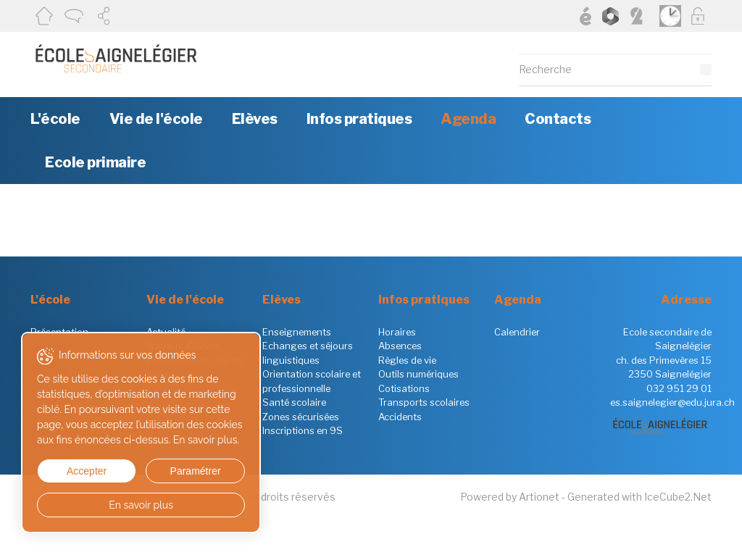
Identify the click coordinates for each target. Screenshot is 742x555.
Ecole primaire (95, 162)
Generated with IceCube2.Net (639, 497)
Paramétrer (170, 471)
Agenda (468, 119)
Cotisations (404, 388)
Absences (400, 345)
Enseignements (296, 332)
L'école (55, 119)
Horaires (397, 332)
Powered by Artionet (509, 497)
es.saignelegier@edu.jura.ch (672, 402)
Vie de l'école (156, 119)
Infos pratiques (359, 119)
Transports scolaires (424, 402)
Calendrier (517, 332)
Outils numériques (418, 374)
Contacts (558, 119)
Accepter (79, 471)
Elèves (255, 119)
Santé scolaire (294, 402)
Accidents (400, 416)
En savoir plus (125, 505)
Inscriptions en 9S (302, 430)
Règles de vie (407, 360)
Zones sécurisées (300, 416)
